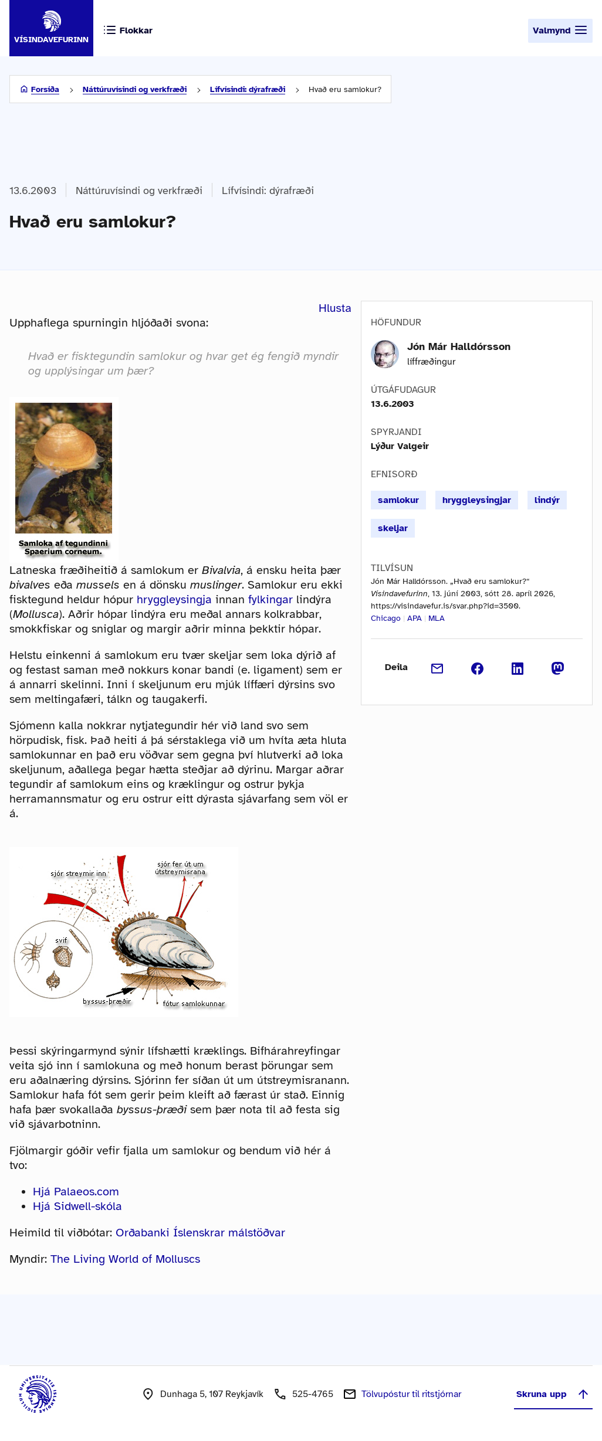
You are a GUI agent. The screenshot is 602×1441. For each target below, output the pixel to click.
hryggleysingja (174, 599)
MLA (436, 618)
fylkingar (270, 599)
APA (414, 618)
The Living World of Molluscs (125, 1259)
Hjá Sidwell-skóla (77, 1206)
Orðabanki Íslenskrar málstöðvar (200, 1232)
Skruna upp (553, 1394)
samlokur (398, 500)
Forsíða (45, 89)
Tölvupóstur (411, 1394)
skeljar (393, 528)
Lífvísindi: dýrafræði (247, 89)
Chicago (386, 618)
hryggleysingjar (476, 500)
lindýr (547, 500)
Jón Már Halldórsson (458, 346)
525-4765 (312, 1394)
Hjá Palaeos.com (76, 1191)
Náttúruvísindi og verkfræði (135, 89)
